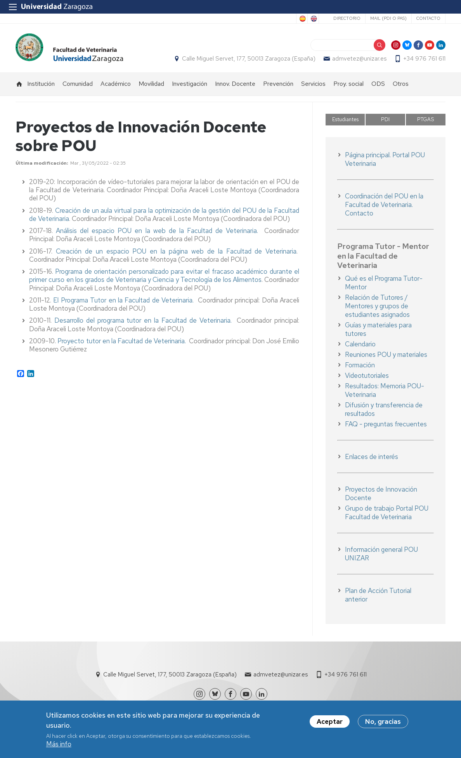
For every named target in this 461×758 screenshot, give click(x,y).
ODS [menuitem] (378, 84)
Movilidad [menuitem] (151, 84)
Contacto (428, 18)
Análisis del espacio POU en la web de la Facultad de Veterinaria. (157, 230)
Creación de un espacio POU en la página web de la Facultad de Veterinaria (176, 251)
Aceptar (330, 721)
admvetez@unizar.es (359, 59)
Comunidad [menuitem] (77, 84)
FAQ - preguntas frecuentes (386, 424)
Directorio (346, 18)
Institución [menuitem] (41, 84)
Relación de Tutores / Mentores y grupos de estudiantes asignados (377, 306)
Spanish (301, 18)
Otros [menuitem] (401, 84)
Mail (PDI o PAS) (388, 18)
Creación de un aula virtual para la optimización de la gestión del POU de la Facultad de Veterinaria (164, 214)
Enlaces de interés (371, 456)
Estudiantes (345, 119)
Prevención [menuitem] (278, 84)
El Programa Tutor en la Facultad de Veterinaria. (125, 300)
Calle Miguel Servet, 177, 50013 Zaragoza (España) (248, 59)
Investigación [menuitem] (189, 84)
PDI (385, 119)
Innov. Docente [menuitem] (235, 84)
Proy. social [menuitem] (348, 84)
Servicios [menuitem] (313, 84)
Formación (360, 365)
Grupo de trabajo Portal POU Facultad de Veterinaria (386, 512)
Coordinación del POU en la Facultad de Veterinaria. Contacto (384, 204)
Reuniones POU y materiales (386, 354)
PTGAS (425, 119)
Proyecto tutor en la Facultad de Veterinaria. (121, 341)
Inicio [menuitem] (19, 84)
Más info (58, 744)
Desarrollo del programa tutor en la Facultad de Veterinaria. (145, 320)
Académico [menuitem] (116, 84)
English (313, 18)
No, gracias (383, 721)
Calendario (360, 344)
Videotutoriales (367, 375)
